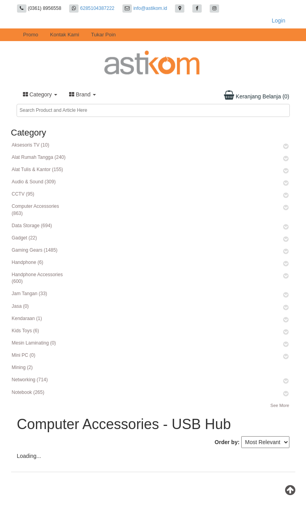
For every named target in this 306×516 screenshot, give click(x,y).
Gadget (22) (24, 238)
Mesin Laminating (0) (34, 343)
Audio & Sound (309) (34, 182)
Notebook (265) (28, 392)
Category (40, 94)
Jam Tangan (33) (29, 293)
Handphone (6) (27, 262)
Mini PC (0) (24, 355)
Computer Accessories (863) (35, 209)
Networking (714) (30, 379)
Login (278, 20)
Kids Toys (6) (25, 330)
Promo (30, 35)
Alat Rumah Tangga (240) (39, 157)
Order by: (227, 442)
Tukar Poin (103, 35)
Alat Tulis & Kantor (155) (37, 169)
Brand (82, 94)
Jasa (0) (20, 306)
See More (279, 405)
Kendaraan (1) (27, 318)
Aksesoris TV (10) (30, 145)
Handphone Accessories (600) (37, 278)
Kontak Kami (64, 35)
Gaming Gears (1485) (35, 250)
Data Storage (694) (32, 225)
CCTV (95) (23, 194)
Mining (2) (22, 367)
